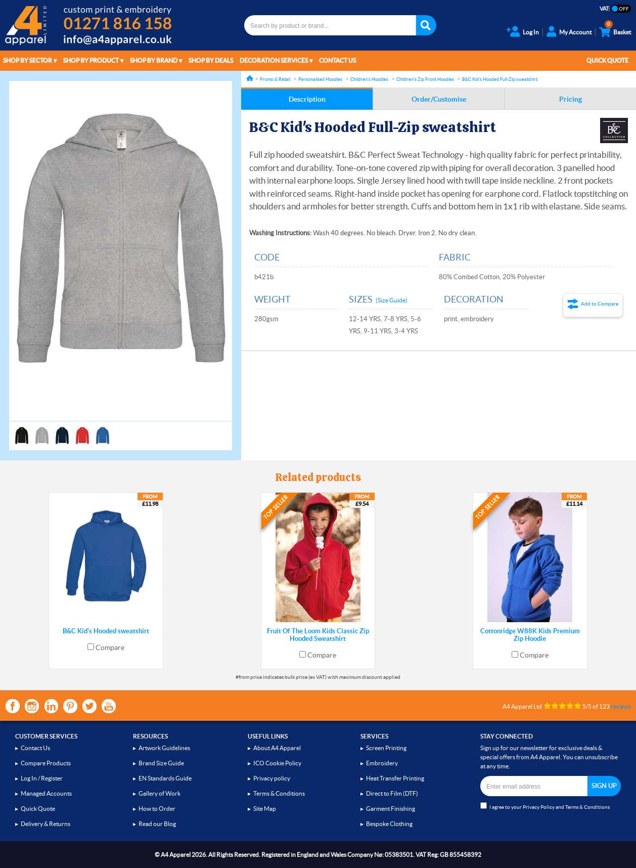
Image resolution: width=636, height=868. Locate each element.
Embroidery (382, 763)
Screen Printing (386, 748)
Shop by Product (91, 60)
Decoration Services (274, 60)
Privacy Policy (539, 807)
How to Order (157, 808)
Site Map (264, 808)
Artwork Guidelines (164, 748)
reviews (621, 706)
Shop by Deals (211, 60)
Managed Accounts (46, 793)
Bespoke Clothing (389, 823)
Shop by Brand (153, 60)
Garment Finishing (390, 808)
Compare (110, 647)
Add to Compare (599, 304)
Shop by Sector (27, 60)
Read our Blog (157, 823)
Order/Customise (439, 99)
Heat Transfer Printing (395, 778)
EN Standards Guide (165, 778)
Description (307, 99)
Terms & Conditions (279, 793)
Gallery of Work (159, 793)
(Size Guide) (391, 300)
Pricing (570, 99)
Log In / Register (42, 778)
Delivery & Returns (45, 823)
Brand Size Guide (161, 763)
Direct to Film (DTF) (392, 793)
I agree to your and (545, 806)
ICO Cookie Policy (277, 763)
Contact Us (337, 60)
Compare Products (46, 763)
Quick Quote (607, 60)
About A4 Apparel (277, 748)
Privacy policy (271, 778)
